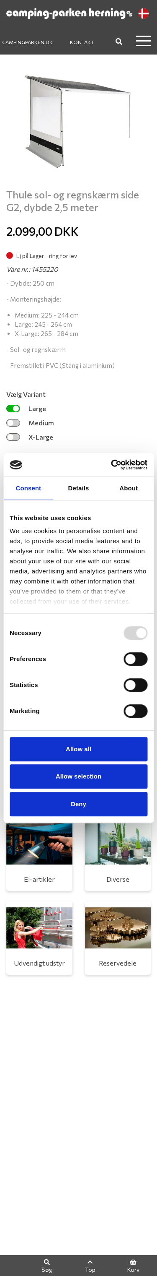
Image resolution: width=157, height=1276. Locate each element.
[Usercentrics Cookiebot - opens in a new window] (111, 464)
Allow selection (78, 776)
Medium (30, 423)
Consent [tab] (28, 488)
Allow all (78, 749)
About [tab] (128, 488)
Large (26, 408)
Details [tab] (78, 488)
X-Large (29, 437)
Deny (78, 803)
